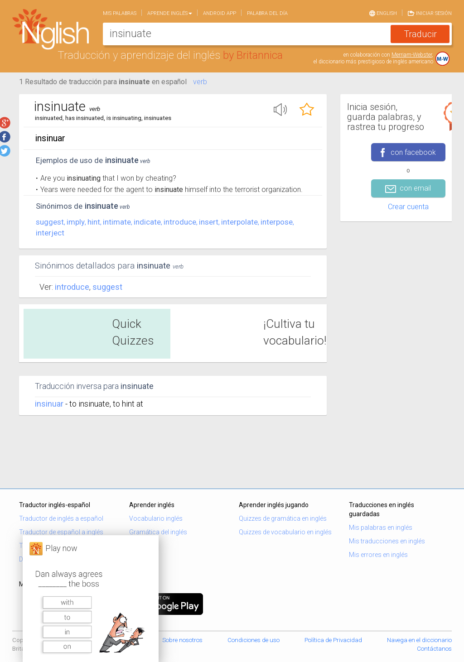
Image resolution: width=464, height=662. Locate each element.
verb (200, 81)
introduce (180, 221)
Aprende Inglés (169, 13)
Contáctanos (434, 648)
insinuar (49, 403)
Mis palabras (119, 13)
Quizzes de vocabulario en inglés (285, 532)
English (383, 12)
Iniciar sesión (430, 12)
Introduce (72, 287)
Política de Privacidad (333, 640)
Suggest (107, 287)
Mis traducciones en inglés (387, 541)
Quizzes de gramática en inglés (283, 518)
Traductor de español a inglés (61, 532)
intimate (117, 221)
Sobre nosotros (182, 640)
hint (93, 221)
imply (76, 221)
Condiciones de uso (253, 640)
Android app (219, 13)
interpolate (239, 221)
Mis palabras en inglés (380, 527)
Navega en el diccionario (419, 640)
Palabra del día (267, 13)
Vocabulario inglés (156, 518)
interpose (277, 221)
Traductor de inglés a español (61, 518)
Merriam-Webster (412, 55)
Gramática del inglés (158, 532)
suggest (50, 221)
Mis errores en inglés (378, 554)
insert (208, 221)
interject (50, 232)
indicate (147, 221)
